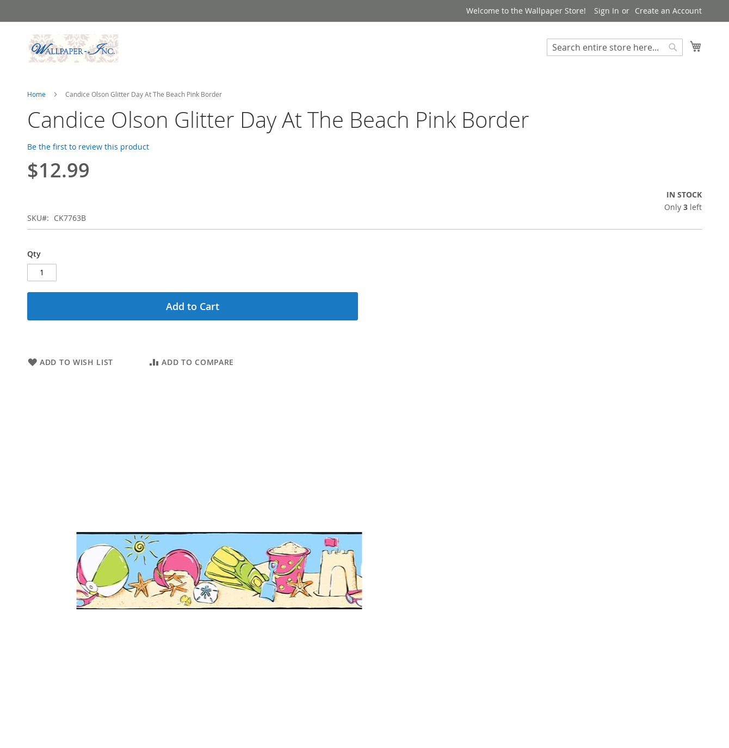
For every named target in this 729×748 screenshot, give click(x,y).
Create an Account (668, 10)
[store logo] (73, 48)
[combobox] (615, 47)
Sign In (606, 10)
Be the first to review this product (88, 146)
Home (36, 94)
